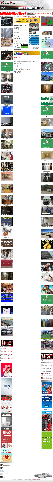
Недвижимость (4, 355)
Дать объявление (31, 10)
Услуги (11, 351)
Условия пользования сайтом (37, 479)
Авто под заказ (3, 348)
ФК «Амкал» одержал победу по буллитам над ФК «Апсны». (47, 369)
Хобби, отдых (4, 351)
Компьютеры (4, 360)
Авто (8, 10)
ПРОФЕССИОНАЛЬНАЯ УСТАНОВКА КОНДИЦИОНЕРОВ (7, 237)
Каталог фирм (23, 10)
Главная (1, 10)
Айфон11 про (8, 473)
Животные (3, 358)
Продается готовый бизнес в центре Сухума (47, 127)
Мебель (11, 358)
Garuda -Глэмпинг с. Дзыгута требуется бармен (47, 271)
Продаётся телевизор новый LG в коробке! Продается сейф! (6, 269)
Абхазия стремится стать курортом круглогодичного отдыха (47, 365)
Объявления (11, 10)
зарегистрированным (32, 61)
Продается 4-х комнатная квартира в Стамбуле (7, 465)
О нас (27, 10)
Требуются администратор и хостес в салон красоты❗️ (47, 283)
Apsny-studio (31, 480)
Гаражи (11, 355)
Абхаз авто (21, 480)
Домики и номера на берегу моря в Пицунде (47, 82)
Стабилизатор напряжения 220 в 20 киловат (7, 126)
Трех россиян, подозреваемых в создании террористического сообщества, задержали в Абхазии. (47, 375)
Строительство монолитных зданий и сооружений (47, 316)
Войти (41, 10)
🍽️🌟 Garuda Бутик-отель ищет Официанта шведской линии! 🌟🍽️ (47, 49)
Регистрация (37, 10)
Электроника (4, 354)
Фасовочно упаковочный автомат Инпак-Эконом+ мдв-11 (47, 183)
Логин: (16, 65)
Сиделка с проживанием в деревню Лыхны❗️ (7, 138)
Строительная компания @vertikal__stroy (47, 37)
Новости (5, 10)
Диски (10, 354)
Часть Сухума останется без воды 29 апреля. (47, 378)
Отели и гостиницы (17, 10)
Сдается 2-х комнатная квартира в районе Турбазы (47, 226)
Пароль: (16, 66)
